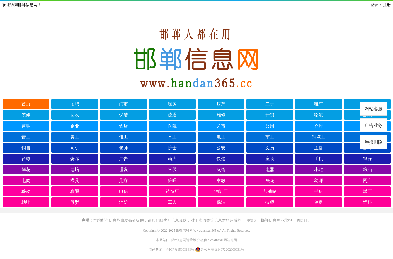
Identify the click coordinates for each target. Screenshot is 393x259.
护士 (172, 147)
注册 (387, 5)
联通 (74, 191)
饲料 (367, 202)
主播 (318, 147)
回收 (74, 114)
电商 (25, 180)
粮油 (367, 169)
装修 (25, 114)
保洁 (123, 114)
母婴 (74, 202)
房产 (221, 104)
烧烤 (74, 158)
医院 (172, 126)
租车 (318, 104)
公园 (269, 126)
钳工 (123, 137)
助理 (25, 202)
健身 (318, 202)
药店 (172, 158)
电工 (221, 137)
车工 (269, 137)
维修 (221, 114)
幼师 (318, 180)
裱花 (269, 180)
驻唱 (172, 180)
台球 (25, 158)
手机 (318, 158)
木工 (172, 137)
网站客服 (373, 108)
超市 (221, 126)
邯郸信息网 (177, 240)
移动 (25, 191)
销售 (25, 147)
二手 (269, 104)
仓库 (318, 126)
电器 (269, 169)
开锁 (269, 114)
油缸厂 (221, 191)
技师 (269, 202)
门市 (123, 104)
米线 (172, 169)
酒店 (123, 126)
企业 (74, 126)
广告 (123, 158)
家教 (221, 180)
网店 (367, 180)
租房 (172, 104)
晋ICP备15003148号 (180, 249)
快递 (221, 158)
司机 (74, 147)
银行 (367, 158)
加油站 (269, 191)
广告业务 (373, 125)
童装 (269, 158)
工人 (172, 202)
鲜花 (25, 169)
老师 (123, 147)
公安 (221, 147)
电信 (123, 191)
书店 (318, 191)
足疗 (123, 180)
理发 (123, 169)
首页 (25, 104)
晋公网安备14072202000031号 (219, 249)
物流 (318, 114)
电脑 (74, 169)
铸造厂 (172, 191)
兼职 (25, 126)
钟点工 (318, 137)
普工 (25, 137)
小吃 (318, 169)
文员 (269, 147)
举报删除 (373, 142)
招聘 (74, 104)
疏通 (172, 114)
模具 (74, 180)
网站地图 (230, 240)
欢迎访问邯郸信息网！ (21, 5)
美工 (74, 137)
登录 (374, 5)
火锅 (221, 169)
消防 (123, 202)
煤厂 (367, 191)
